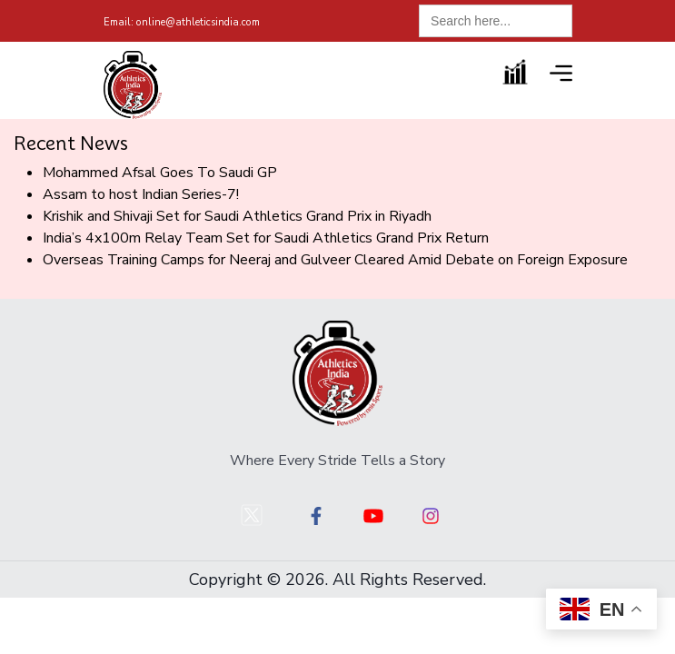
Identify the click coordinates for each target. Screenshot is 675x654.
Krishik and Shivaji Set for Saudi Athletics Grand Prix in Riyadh (237, 216)
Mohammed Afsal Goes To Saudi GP (160, 173)
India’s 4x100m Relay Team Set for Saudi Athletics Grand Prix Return (266, 238)
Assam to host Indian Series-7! (141, 194)
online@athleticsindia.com (182, 22)
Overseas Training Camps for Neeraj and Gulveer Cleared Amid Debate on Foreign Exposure (335, 260)
